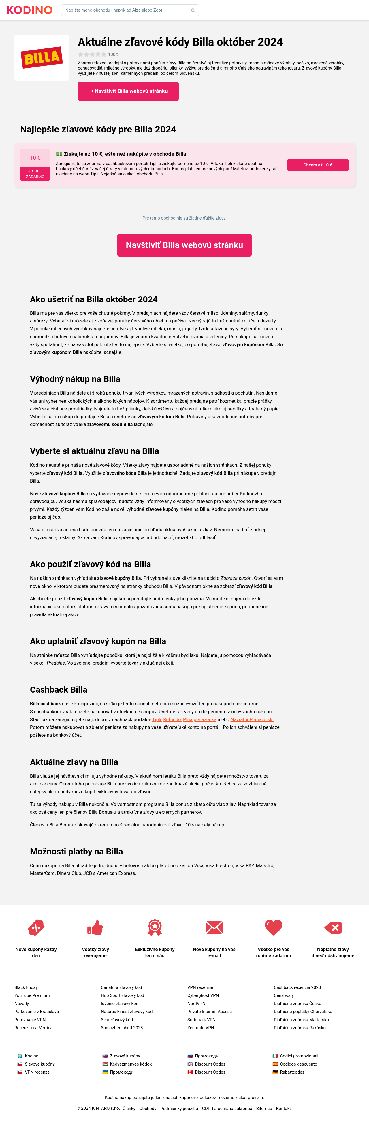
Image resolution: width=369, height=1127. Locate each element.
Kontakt (283, 1108)
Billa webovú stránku (184, 245)
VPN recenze (37, 1072)
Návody (21, 1003)
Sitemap (264, 1108)
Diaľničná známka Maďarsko (301, 1019)
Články (129, 1108)
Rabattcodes (292, 1072)
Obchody (147, 1108)
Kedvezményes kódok (131, 1064)
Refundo (172, 719)
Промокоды (207, 1056)
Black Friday (26, 987)
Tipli (156, 719)
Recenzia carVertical (34, 1027)
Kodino (32, 1056)
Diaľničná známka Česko (297, 1003)
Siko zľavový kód (117, 1019)
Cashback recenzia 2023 (297, 987)
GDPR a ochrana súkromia (227, 1108)
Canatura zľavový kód (121, 987)
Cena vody (284, 995)
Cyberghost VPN (203, 995)
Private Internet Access (209, 1011)
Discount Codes (210, 1064)
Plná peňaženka (199, 719)
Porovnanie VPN (30, 1019)
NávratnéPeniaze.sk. (252, 719)
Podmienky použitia (179, 1108)
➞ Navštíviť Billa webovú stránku (128, 91)
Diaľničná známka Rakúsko (300, 1027)
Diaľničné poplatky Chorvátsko (303, 1011)
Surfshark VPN (201, 1019)
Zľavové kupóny (125, 1056)
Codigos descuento (298, 1064)
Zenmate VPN (200, 1027)
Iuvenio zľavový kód (119, 1003)
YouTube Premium (32, 995)
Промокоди (121, 1072)
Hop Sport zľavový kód (122, 995)
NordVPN (196, 1003)
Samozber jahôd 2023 (122, 1027)
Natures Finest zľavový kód (127, 1011)
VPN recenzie (200, 987)
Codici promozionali (299, 1056)
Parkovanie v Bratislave (36, 1011)
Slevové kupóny (40, 1064)
